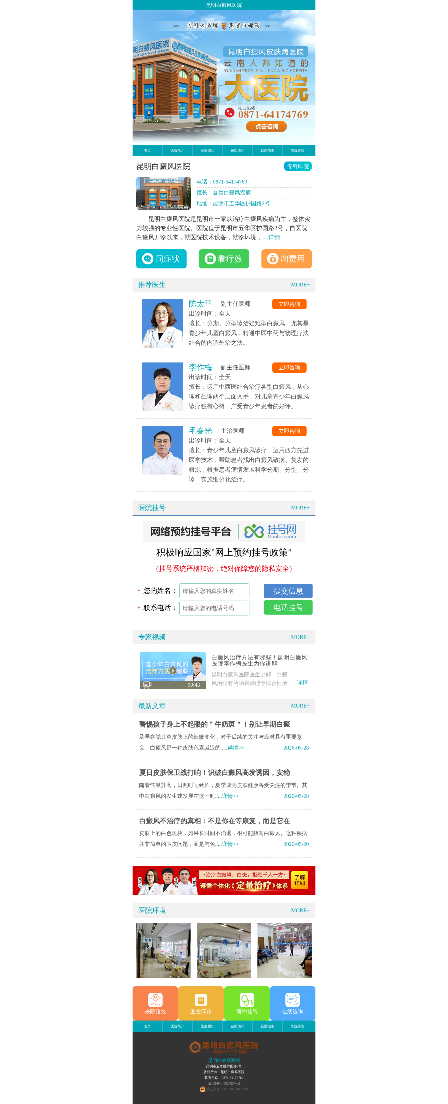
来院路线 (297, 150)
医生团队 (207, 150)
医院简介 (177, 150)
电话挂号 (288, 607)
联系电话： (160, 607)
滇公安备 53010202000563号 (227, 1089)
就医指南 (267, 150)
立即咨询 (289, 304)
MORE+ (300, 285)
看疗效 (224, 258)
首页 (147, 150)
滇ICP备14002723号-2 (224, 1083)
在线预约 (237, 150)
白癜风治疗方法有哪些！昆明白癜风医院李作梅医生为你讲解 (259, 660)
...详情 (272, 237)
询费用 (286, 258)
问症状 (161, 258)
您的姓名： (160, 590)
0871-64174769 (230, 182)
